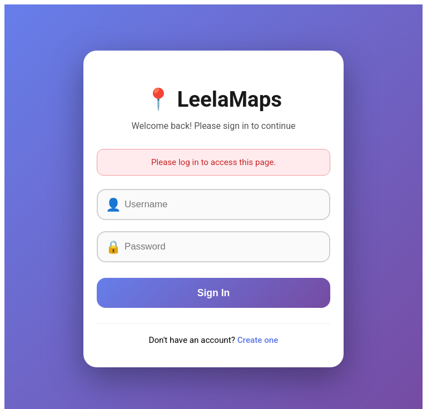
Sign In (213, 292)
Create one (258, 340)
